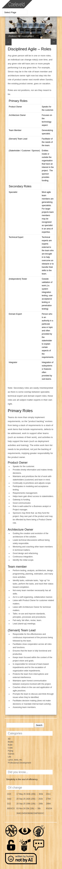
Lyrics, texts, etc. (15, 760)
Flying (10, 751)
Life (9, 757)
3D (9, 739)
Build (10, 745)
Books (10, 742)
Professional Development (21, 36)
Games (11, 754)
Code (10, 748)
